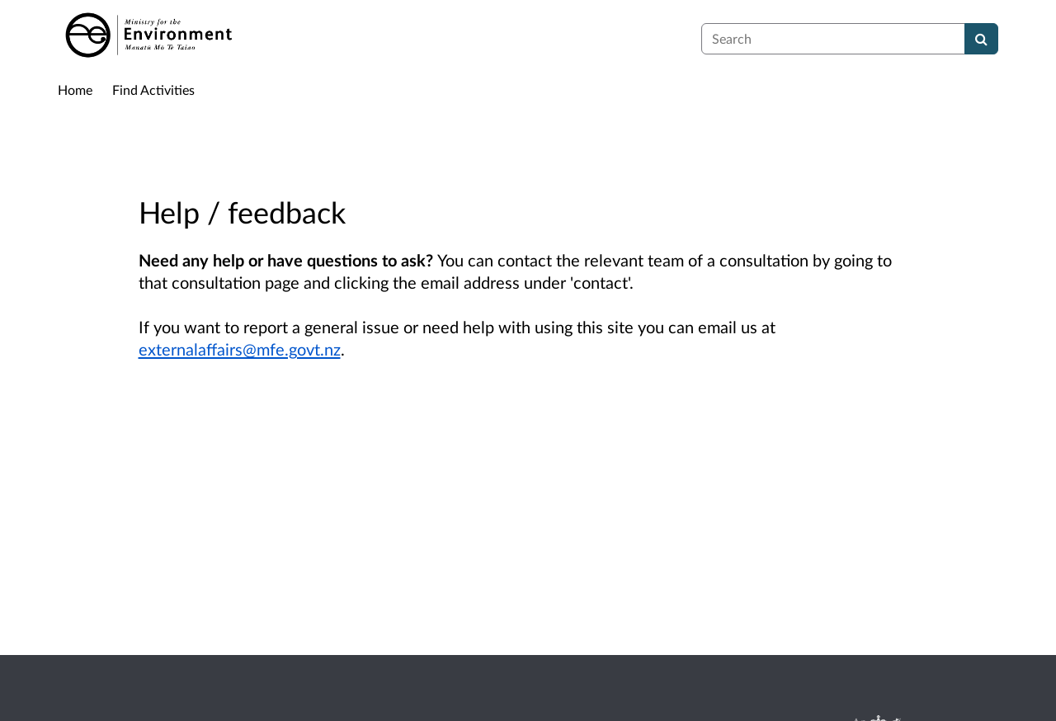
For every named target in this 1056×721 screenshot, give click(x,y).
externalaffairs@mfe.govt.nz (240, 349)
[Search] (981, 38)
